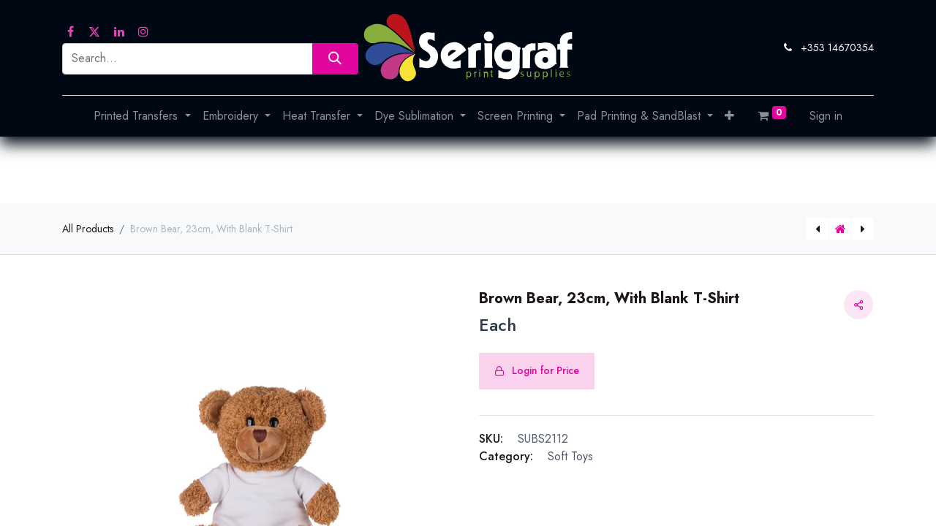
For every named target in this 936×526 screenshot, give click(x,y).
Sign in (825, 115)
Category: (506, 456)
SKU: (491, 438)
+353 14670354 (837, 47)
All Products (87, 228)
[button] (729, 116)
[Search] (335, 59)
